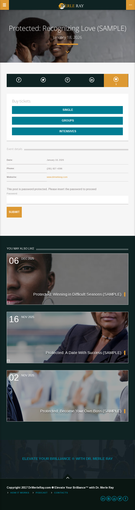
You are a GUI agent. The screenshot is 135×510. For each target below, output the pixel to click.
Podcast (42, 492)
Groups (67, 120)
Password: (12, 193)
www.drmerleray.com (57, 177)
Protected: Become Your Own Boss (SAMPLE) (80, 411)
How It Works (19, 492)
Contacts (61, 492)
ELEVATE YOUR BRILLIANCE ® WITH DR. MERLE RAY (67, 459)
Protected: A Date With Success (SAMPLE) (83, 352)
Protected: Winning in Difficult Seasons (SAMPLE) (77, 294)
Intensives (67, 131)
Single (67, 109)
